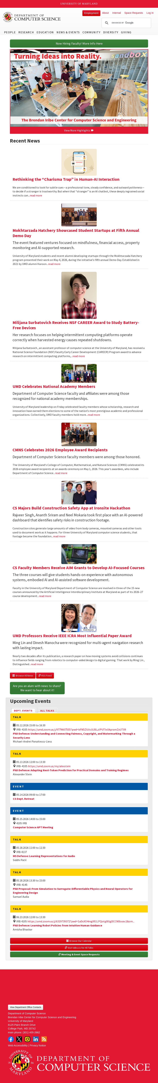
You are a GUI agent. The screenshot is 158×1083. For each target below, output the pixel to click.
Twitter (19, 1039)
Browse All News (22, 675)
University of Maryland (79, 3)
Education (45, 32)
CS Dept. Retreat (23, 798)
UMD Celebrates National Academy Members (54, 386)
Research (26, 32)
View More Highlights (79, 130)
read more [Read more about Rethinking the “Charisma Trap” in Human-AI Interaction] (36, 195)
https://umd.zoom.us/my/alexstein (49, 766)
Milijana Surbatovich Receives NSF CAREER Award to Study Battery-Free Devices (76, 325)
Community (91, 32)
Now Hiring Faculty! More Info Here (79, 43)
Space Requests (133, 12)
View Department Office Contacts (25, 1007)
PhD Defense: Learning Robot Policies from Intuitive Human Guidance (57, 925)
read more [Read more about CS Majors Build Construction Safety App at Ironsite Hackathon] (59, 536)
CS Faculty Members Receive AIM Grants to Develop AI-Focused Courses (79, 567)
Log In (150, 12)
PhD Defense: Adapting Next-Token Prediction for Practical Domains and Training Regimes (71, 770)
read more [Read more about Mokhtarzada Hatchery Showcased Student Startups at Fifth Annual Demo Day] (54, 264)
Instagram (27, 1039)
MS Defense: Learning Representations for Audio (44, 856)
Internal (116, 12)
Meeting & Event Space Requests (79, 954)
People (10, 32)
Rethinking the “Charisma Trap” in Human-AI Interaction (66, 179)
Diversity (110, 32)
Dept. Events (25, 710)
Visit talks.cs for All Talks (79, 947)
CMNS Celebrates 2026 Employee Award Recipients (60, 450)
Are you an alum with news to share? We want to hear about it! (37, 688)
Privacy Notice (38, 1045)
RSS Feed (45, 675)
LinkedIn (36, 1039)
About (105, 12)
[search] (126, 22)
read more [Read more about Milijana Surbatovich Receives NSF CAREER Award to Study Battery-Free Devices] (78, 356)
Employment (91, 13)
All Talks (47, 710)
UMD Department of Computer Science (32, 17)
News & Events (68, 32)
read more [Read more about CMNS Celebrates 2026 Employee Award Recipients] (61, 473)
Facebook (11, 1039)
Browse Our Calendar (79, 940)
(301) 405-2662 (31, 1032)
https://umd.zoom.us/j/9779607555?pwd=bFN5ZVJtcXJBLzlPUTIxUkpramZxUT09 (77, 729)
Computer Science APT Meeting (33, 827)
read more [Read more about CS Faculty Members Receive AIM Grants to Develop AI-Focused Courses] (45, 596)
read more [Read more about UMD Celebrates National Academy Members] (94, 414)
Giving (126, 32)
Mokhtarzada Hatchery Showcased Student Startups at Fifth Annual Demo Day (76, 233)
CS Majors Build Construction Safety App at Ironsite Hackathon (71, 508)
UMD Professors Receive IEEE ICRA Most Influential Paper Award (72, 635)
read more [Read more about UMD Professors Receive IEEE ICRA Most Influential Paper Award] (37, 664)
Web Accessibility (18, 1045)
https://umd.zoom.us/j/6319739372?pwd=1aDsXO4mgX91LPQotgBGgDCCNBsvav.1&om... (80, 921)
